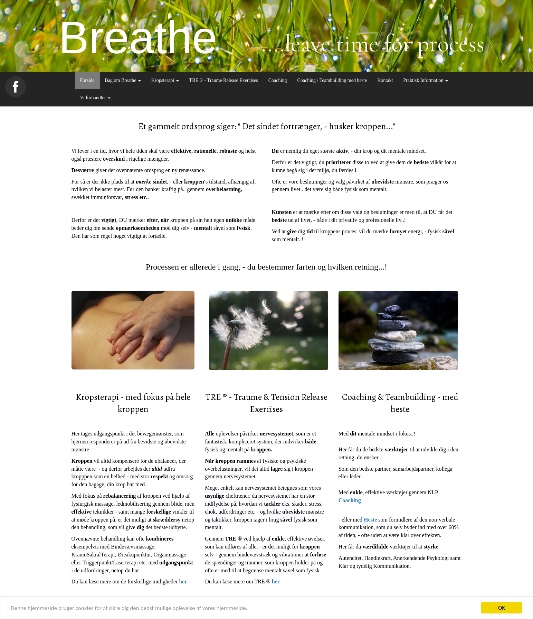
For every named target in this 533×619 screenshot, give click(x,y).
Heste (370, 520)
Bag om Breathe (123, 80)
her (183, 581)
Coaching (277, 80)
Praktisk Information (425, 80)
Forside (87, 80)
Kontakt (385, 80)
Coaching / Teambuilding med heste (332, 80)
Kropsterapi (165, 80)
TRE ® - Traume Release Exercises (223, 80)
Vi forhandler (95, 97)
